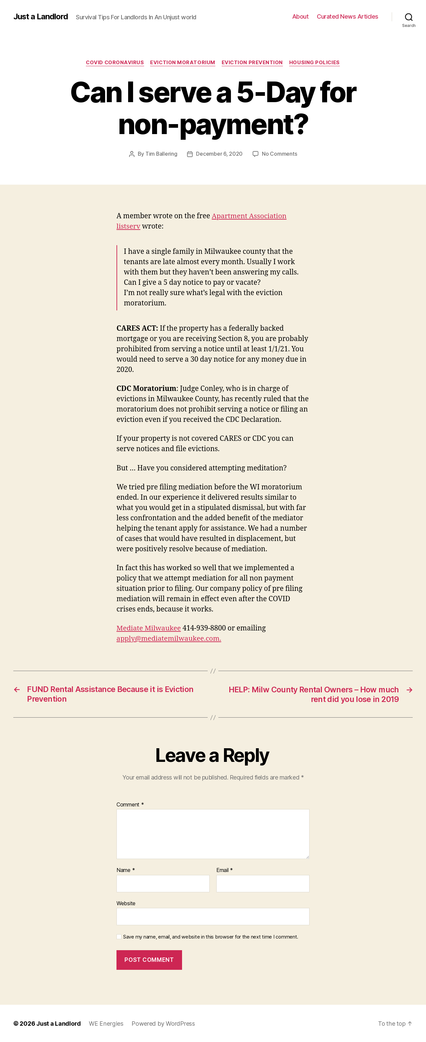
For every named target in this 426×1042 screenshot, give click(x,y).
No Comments (279, 154)
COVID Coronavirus (114, 63)
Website (125, 903)
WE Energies (105, 1023)
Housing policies (316, 63)
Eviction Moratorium (182, 63)
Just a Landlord (40, 17)
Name (125, 870)
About (300, 16)
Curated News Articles (347, 16)
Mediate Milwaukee (149, 628)
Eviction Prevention (253, 63)
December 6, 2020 (219, 154)
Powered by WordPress (162, 1023)
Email (224, 870)
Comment (130, 804)
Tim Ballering (161, 154)
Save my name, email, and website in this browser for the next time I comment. (210, 937)
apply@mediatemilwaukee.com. (169, 638)
